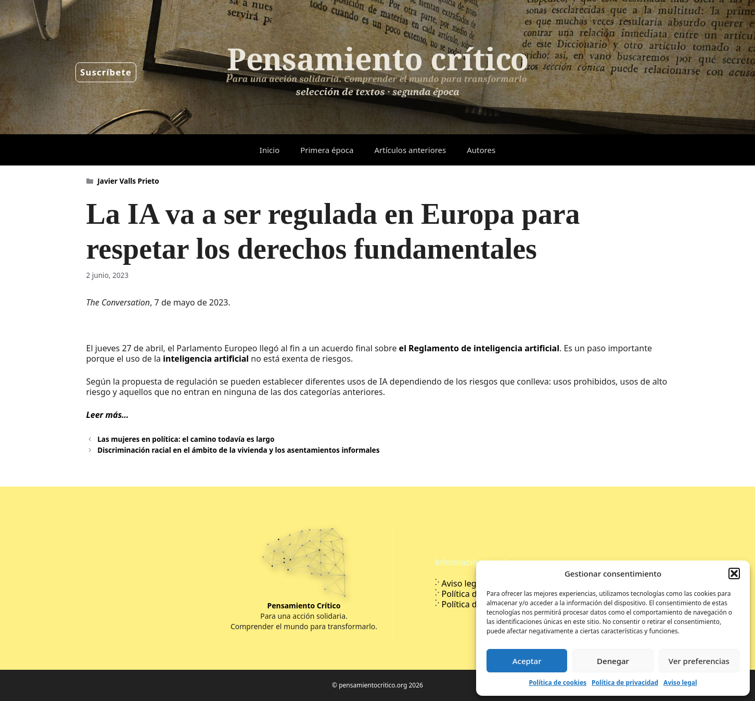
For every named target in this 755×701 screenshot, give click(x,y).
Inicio (269, 150)
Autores (481, 150)
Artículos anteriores (410, 150)
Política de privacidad (625, 682)
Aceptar (527, 661)
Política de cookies (557, 682)
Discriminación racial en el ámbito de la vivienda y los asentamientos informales (238, 450)
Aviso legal (680, 682)
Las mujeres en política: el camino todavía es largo (185, 439)
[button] (734, 573)
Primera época (326, 150)
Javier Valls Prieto (128, 181)
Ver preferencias (699, 661)
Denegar (613, 661)
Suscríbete (106, 72)
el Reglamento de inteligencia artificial (479, 348)
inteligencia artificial (206, 358)
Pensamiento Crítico (304, 605)
